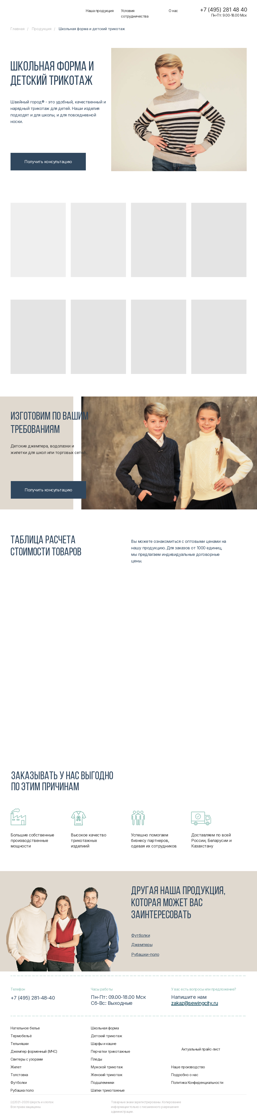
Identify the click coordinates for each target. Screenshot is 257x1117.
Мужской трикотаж (107, 1067)
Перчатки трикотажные (110, 1051)
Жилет (16, 1067)
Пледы (96, 1059)
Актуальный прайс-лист (200, 1049)
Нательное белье (25, 1028)
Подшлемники (102, 1082)
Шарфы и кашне (103, 1043)
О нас (173, 11)
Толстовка (19, 1075)
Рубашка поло (22, 1090)
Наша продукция (99, 11)
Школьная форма (105, 1028)
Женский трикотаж (106, 1075)
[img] (48, 11)
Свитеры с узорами (27, 1059)
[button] (48, 161)
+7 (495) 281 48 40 (223, 9)
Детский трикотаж (106, 1036)
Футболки (19, 1082)
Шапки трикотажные (108, 1090)
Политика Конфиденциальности (197, 1082)
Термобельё (21, 1036)
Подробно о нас (184, 1075)
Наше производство (188, 1067)
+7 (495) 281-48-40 (33, 998)
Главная (18, 29)
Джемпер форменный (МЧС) (34, 1051)
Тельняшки (20, 1043)
